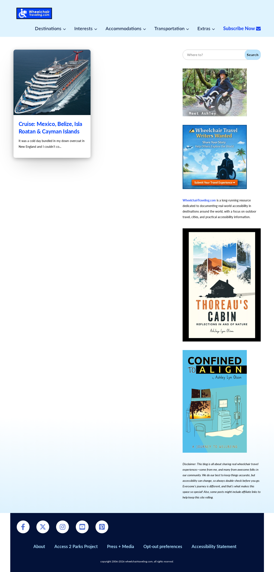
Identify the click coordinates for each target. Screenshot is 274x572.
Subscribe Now (242, 28)
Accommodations (123, 28)
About (39, 546)
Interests (83, 28)
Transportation (169, 28)
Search (253, 55)
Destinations (48, 28)
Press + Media (120, 546)
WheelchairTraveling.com (199, 200)
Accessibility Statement (214, 546)
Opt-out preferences (162, 546)
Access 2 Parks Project (76, 546)
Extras (203, 28)
